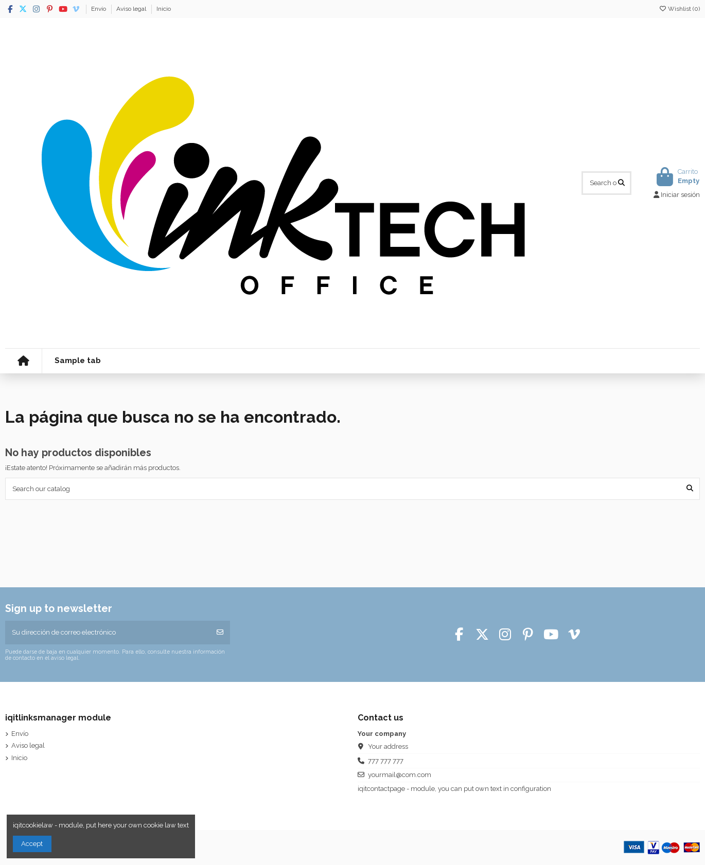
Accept (32, 844)
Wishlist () (679, 8)
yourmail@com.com (399, 775)
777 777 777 (385, 761)
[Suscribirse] (220, 632)
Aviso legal (132, 8)
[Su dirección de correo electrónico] (107, 632)
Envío (99, 8)
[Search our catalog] (621, 183)
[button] (77, 361)
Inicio (163, 8)
